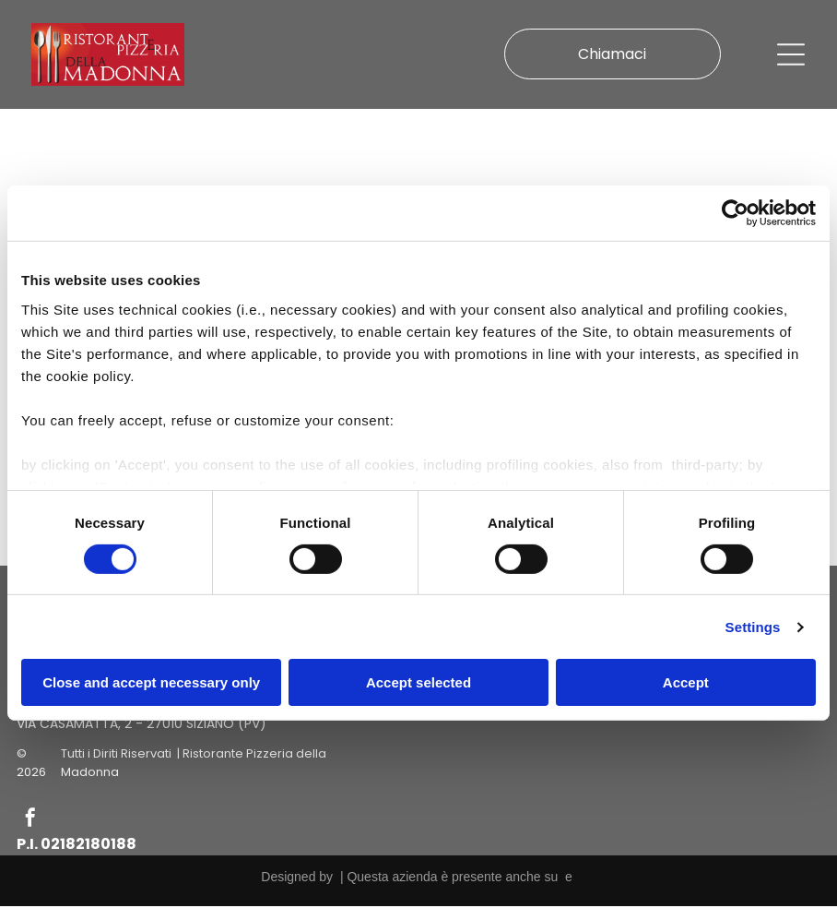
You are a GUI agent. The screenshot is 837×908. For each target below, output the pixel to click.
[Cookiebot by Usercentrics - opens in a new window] (735, 214)
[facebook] (30, 822)
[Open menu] (791, 55)
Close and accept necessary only (151, 683)
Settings (753, 628)
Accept (686, 683)
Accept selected (418, 683)
